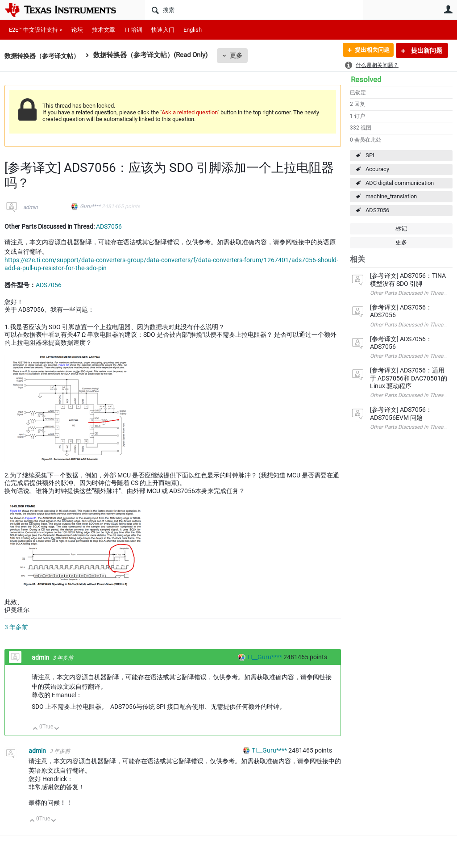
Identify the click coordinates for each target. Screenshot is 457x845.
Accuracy (377, 169)
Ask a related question (189, 112)
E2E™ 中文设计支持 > (35, 29)
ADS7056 (377, 210)
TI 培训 (133, 29)
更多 (241, 55)
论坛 (77, 29)
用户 (448, 9)
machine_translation (391, 196)
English (192, 29)
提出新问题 (426, 50)
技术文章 (103, 29)
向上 (35, 729)
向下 (57, 729)
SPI (370, 155)
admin (30, 207)
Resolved (366, 79)
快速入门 (162, 29)
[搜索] (254, 10)
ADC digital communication (400, 183)
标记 (401, 228)
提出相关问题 (369, 50)
